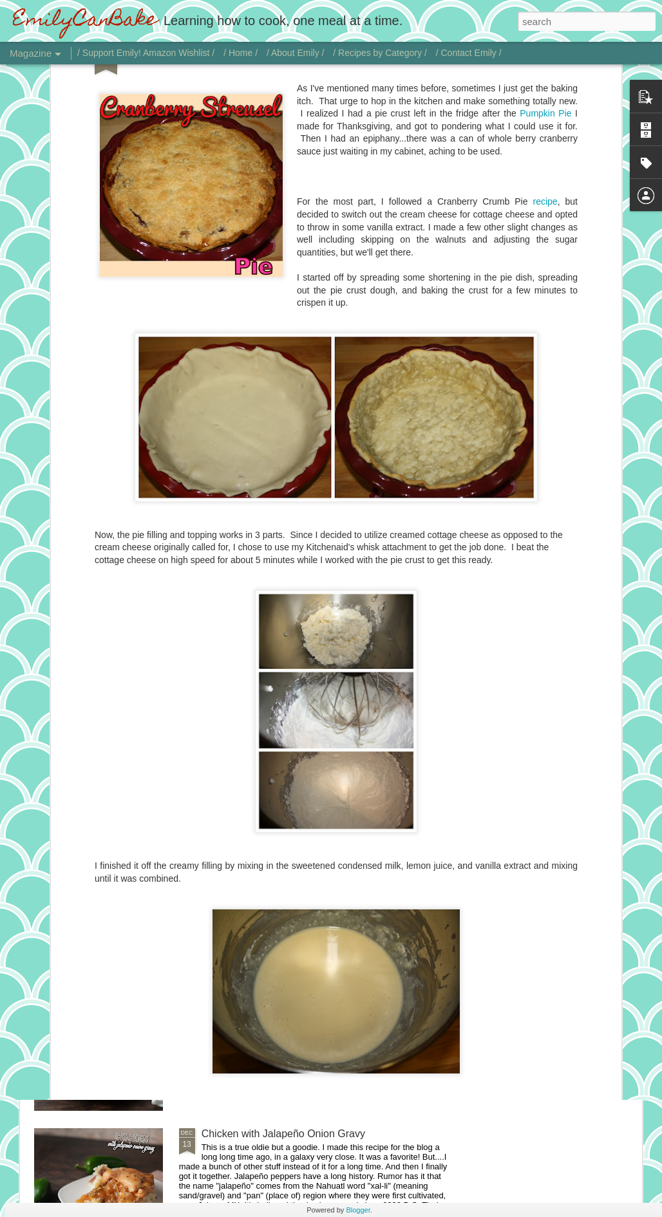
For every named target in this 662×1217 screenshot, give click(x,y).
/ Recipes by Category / (380, 53)
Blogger (358, 1210)
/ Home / (240, 53)
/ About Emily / (295, 53)
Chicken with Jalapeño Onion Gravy (283, 1133)
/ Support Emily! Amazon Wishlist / (145, 53)
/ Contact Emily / (469, 53)
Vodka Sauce (232, 987)
